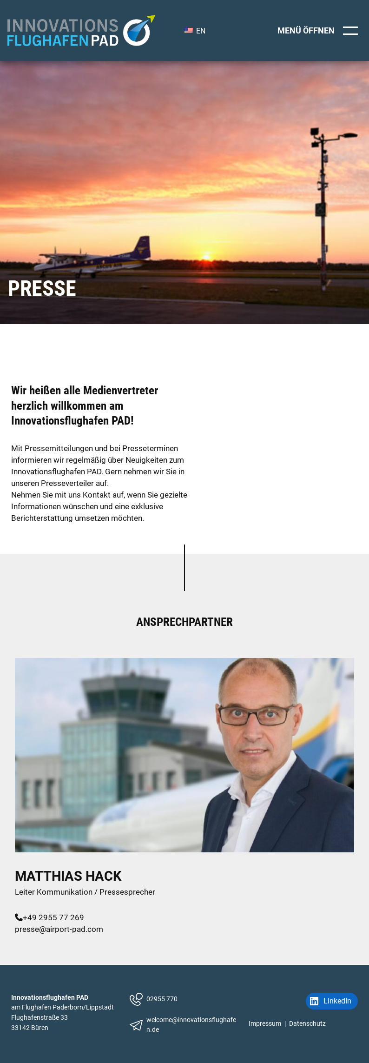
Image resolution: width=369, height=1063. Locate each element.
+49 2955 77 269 (49, 917)
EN (194, 31)
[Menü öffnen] (319, 31)
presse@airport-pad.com (59, 929)
